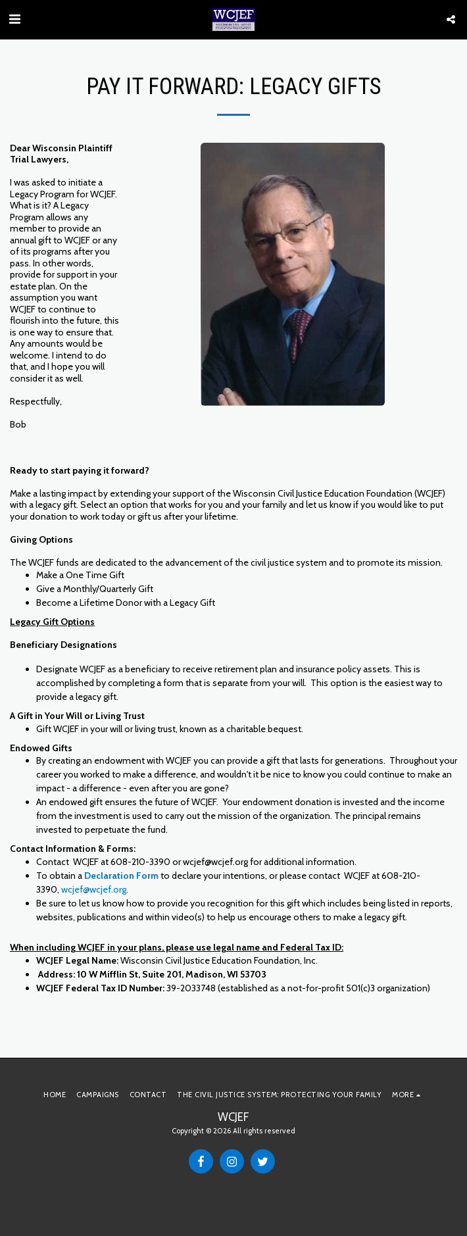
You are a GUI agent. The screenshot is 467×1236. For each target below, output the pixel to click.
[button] (14, 19)
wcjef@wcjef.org (93, 889)
